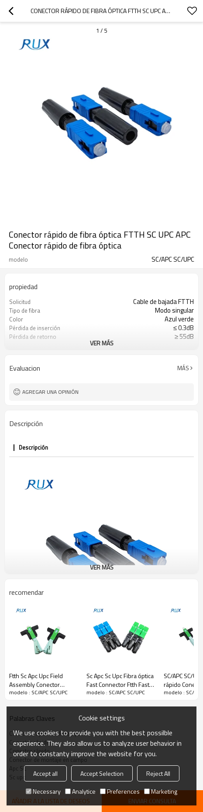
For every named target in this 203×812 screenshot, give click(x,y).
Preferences (120, 791)
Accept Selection (102, 773)
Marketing (160, 791)
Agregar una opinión (50, 392)
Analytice (80, 791)
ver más (102, 343)
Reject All (158, 773)
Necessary (43, 791)
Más (183, 368)
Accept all (45, 773)
